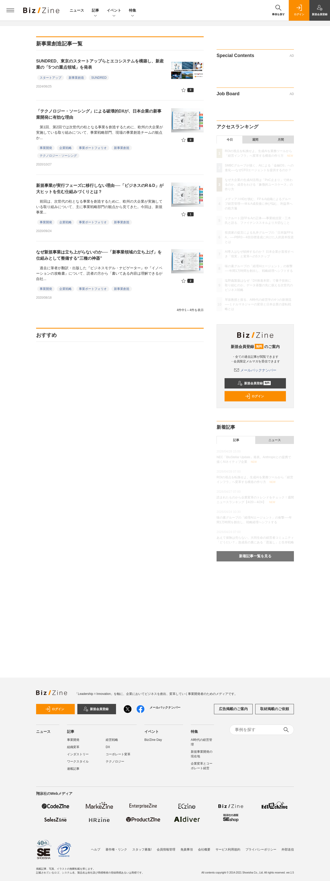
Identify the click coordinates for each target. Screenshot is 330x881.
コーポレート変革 (118, 754)
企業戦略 (65, 148)
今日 (230, 139)
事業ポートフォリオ (93, 148)
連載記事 (73, 769)
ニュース (77, 10)
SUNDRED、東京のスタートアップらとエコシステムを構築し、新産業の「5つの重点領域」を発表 (100, 64)
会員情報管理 (166, 849)
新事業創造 (76, 78)
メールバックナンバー (255, 370)
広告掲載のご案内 (233, 709)
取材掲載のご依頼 (274, 709)
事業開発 (46, 148)
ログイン (254, 396)
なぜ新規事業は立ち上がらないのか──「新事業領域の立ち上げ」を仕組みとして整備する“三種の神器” (99, 255)
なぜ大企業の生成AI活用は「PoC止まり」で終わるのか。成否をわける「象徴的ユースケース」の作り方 (259, 184)
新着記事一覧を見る (255, 556)
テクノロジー (115, 761)
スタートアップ (50, 78)
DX (108, 747)
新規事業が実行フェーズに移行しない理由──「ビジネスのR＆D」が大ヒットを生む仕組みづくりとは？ (99, 188)
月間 (281, 139)
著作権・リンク (116, 849)
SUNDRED (98, 78)
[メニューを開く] (10, 10)
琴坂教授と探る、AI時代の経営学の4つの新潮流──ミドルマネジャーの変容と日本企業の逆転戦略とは (258, 304)
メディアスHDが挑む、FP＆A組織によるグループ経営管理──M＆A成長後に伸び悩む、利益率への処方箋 (259, 203)
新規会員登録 (254, 383)
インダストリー (78, 754)
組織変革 (73, 747)
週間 (255, 139)
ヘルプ (95, 849)
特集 (132, 10)
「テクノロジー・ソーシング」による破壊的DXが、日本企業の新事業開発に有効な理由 (98, 114)
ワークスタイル (78, 761)
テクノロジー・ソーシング (58, 155)
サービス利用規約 (228, 849)
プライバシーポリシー (260, 849)
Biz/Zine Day (153, 740)
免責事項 (186, 849)
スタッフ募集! (142, 849)
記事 (95, 10)
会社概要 (204, 849)
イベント (114, 10)
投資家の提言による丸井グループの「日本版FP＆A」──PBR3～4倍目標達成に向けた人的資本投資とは (259, 237)
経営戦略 (112, 740)
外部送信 (288, 849)
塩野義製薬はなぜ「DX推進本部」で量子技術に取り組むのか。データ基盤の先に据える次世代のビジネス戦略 (259, 285)
